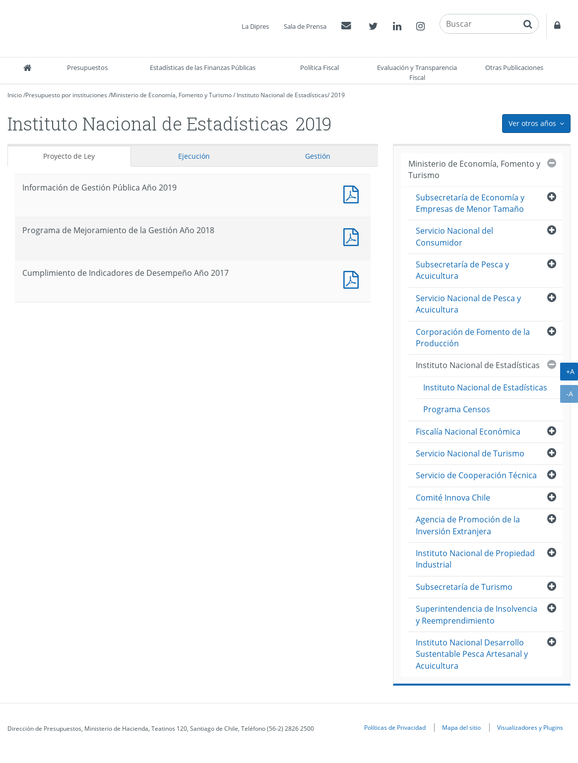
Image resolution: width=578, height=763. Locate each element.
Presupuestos (87, 67)
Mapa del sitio (461, 727)
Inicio (14, 95)
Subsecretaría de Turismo (464, 586)
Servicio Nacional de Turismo (470, 453)
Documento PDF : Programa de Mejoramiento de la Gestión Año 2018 (353, 236)
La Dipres (255, 26)
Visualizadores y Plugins (530, 727)
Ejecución (194, 156)
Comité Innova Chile (453, 497)
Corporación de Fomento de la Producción (473, 337)
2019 (338, 95)
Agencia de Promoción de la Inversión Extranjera (468, 525)
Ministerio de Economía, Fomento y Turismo (171, 95)
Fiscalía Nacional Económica (468, 431)
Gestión (317, 156)
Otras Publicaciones (514, 67)
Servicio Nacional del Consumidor (454, 236)
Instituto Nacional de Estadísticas (282, 95)
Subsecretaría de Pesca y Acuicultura (462, 270)
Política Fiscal (319, 67)
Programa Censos (456, 409)
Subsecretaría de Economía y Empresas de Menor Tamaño (470, 203)
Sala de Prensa (305, 26)
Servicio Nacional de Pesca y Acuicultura (468, 304)
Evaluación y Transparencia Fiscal (417, 72)
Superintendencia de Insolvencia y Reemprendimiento (476, 614)
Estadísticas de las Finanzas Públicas (203, 67)
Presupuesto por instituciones (66, 95)
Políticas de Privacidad (395, 727)
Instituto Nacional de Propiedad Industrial (475, 559)
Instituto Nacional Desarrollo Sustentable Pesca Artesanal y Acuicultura (472, 654)
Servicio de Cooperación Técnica (476, 475)
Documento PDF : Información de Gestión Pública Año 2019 (353, 193)
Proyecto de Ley (69, 156)
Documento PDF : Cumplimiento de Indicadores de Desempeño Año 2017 (353, 278)
